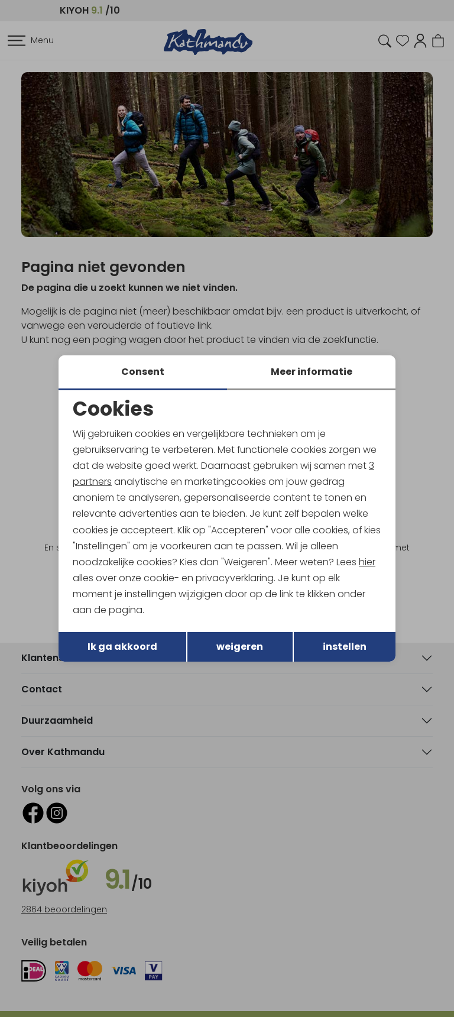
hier (367, 562)
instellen (345, 647)
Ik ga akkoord (122, 647)
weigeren (239, 647)
